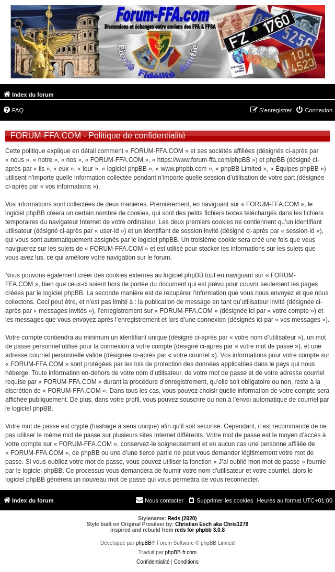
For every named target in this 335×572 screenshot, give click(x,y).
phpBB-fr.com (181, 552)
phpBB (144, 543)
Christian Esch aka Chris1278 (211, 524)
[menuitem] (13, 110)
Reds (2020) (182, 518)
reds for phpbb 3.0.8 (200, 530)
